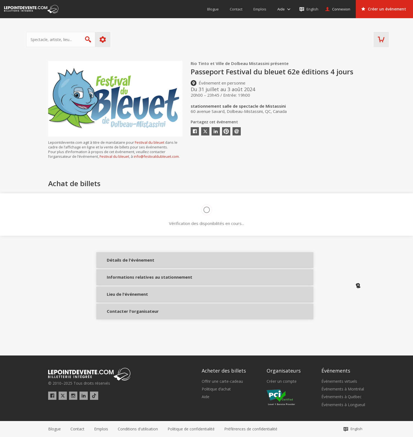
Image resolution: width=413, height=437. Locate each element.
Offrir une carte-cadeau (222, 381)
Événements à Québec (341, 397)
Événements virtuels (339, 381)
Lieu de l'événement (121, 305)
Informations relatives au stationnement (121, 286)
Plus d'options (124, 39)
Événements (335, 371)
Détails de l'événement (121, 263)
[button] (250, 429)
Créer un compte (282, 381)
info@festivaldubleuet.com (156, 156)
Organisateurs (284, 371)
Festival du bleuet (149, 142)
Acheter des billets (224, 371)
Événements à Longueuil (343, 404)
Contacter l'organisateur (121, 326)
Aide (205, 397)
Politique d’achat (216, 389)
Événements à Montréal (342, 389)
